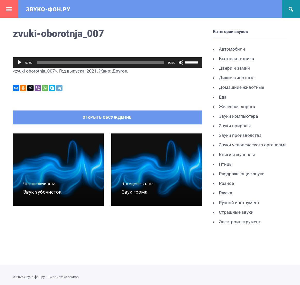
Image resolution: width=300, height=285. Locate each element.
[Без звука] (181, 62)
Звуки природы (235, 125)
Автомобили (232, 49)
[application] (107, 62)
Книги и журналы (237, 154)
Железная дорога (237, 106)
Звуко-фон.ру (48, 9)
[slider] (100, 62)
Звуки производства (240, 135)
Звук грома (134, 192)
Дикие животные (237, 77)
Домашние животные (241, 87)
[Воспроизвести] (19, 62)
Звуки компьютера (238, 116)
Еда (222, 97)
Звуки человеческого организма (253, 144)
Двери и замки (234, 68)
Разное (226, 183)
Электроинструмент (240, 221)
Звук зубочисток (42, 192)
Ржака (225, 192)
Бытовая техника (236, 58)
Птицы (226, 164)
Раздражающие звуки (242, 173)
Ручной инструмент (239, 202)
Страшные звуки (236, 212)
